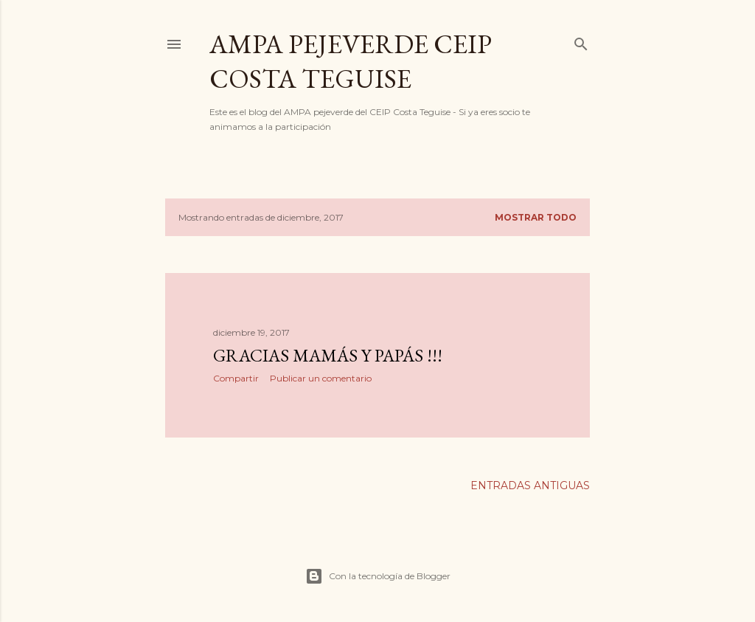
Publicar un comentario (321, 378)
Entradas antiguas (530, 485)
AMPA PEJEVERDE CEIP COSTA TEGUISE (350, 61)
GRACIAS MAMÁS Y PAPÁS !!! (327, 355)
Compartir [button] (236, 378)
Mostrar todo (536, 217)
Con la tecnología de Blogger (377, 576)
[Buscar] (581, 41)
